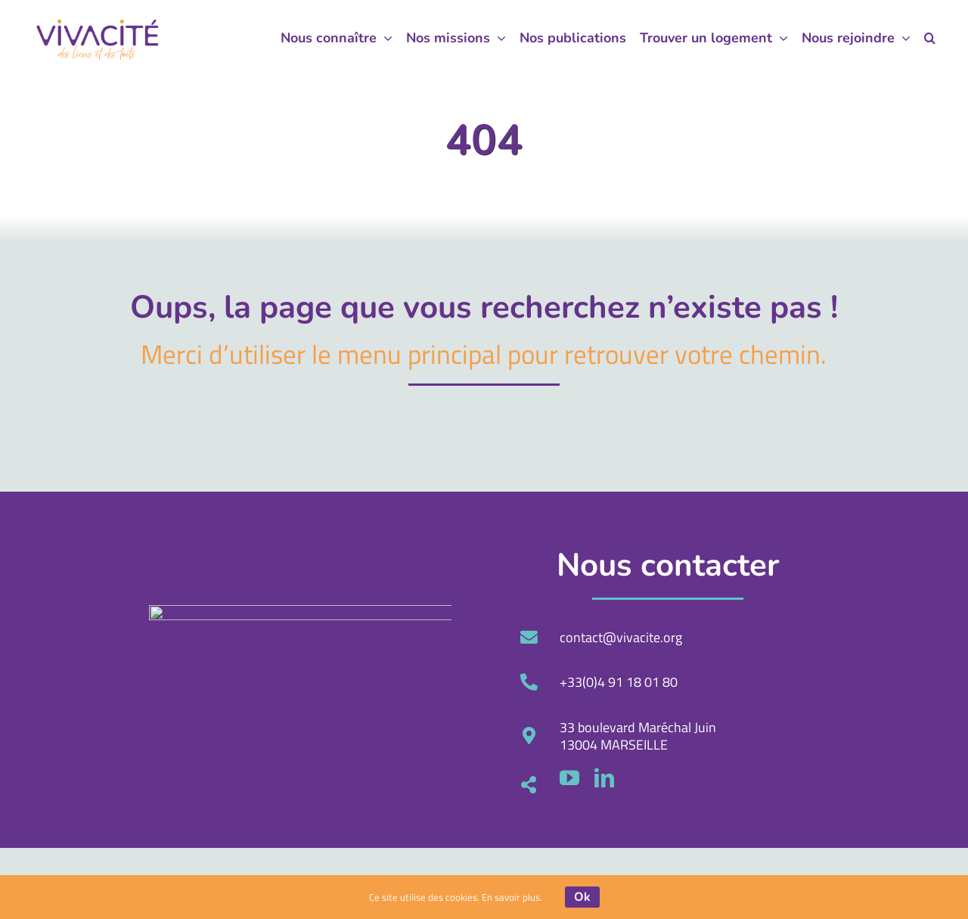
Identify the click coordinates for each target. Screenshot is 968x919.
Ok (582, 897)
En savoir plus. (512, 897)
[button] (930, 38)
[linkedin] (947, 777)
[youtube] (912, 777)
